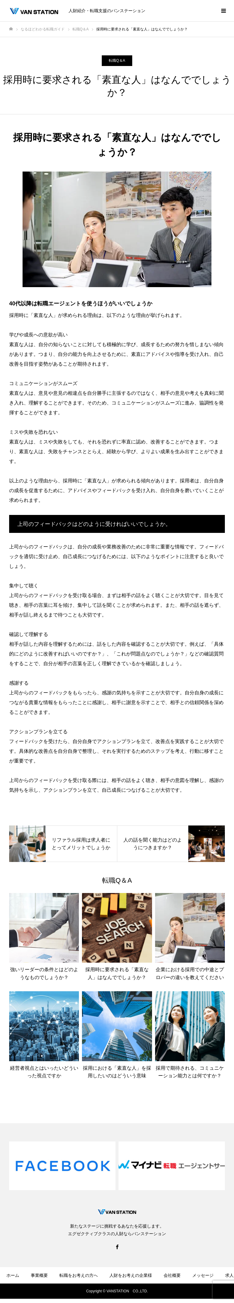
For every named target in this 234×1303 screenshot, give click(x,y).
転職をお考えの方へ (78, 1275)
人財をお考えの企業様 (130, 1275)
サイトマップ (170, 1293)
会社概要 (172, 1275)
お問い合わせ (78, 1293)
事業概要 (39, 1275)
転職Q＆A (117, 60)
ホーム (12, 1275)
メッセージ (203, 1275)
